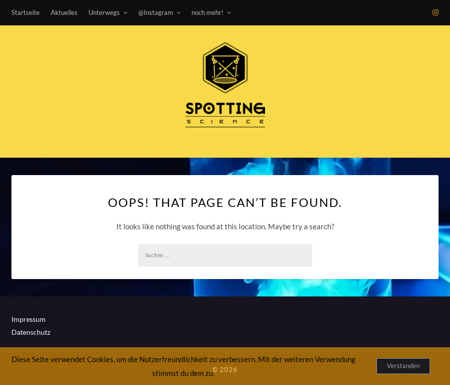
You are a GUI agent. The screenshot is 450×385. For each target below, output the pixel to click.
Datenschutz (30, 332)
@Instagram (155, 12)
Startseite (25, 12)
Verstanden (403, 366)
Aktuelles (64, 12)
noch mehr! (207, 12)
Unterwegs (104, 12)
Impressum (28, 319)
